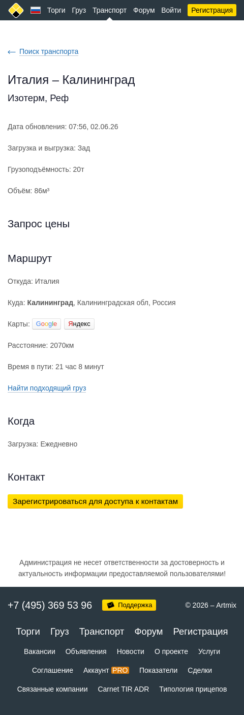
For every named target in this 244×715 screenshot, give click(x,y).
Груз (79, 10)
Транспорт (110, 10)
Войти (171, 10)
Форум (144, 10)
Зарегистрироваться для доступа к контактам (95, 501)
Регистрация (212, 10)
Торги (56, 10)
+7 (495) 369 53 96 (50, 605)
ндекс (79, 323)
